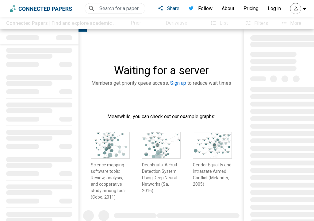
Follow (201, 8)
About (228, 8)
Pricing (250, 8)
